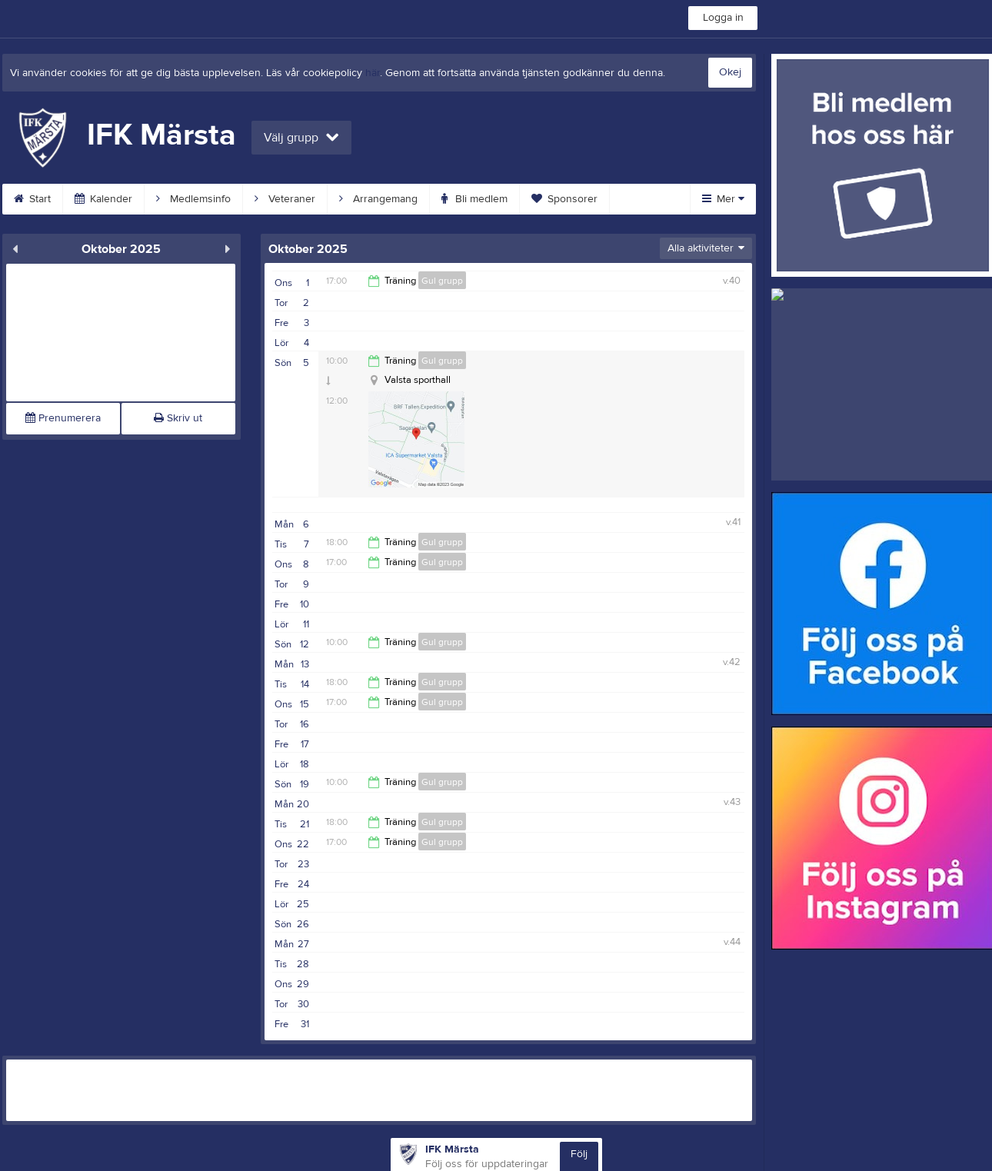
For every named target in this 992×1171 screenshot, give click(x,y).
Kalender (103, 199)
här (372, 73)
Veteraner (285, 199)
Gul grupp (442, 280)
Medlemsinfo (193, 199)
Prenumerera (63, 418)
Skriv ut (178, 418)
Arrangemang (378, 199)
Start (32, 199)
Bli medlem (474, 199)
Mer (723, 199)
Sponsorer (564, 199)
